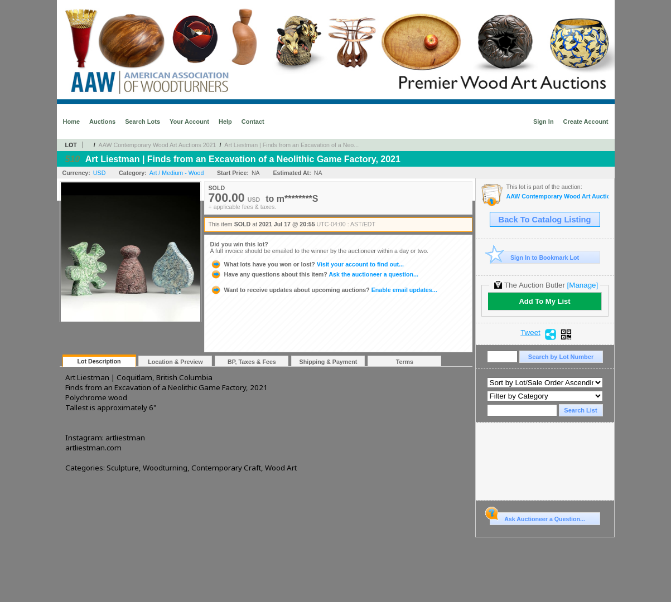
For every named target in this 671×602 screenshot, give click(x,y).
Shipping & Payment (329, 361)
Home (71, 121)
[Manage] (582, 285)
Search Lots (142, 121)
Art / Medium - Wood (176, 172)
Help (225, 121)
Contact (253, 121)
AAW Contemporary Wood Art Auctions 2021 (157, 145)
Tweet (530, 333)
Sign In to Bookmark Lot (535, 257)
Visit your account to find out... (307, 264)
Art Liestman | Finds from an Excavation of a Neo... (291, 145)
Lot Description (98, 361)
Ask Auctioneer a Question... (537, 517)
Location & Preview (175, 361)
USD (99, 172)
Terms (404, 361)
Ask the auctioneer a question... (314, 274)
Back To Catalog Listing (545, 219)
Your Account (189, 121)
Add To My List (544, 301)
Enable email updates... (323, 290)
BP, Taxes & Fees (252, 361)
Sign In (543, 121)
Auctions (102, 121)
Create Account (586, 121)
